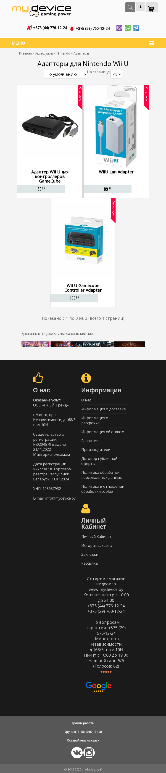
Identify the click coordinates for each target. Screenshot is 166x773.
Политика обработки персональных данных (101, 473)
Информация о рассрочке (94, 419)
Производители (95, 447)
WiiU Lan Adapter (116, 170)
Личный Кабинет (96, 534)
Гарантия (89, 438)
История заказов (96, 543)
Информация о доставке (103, 407)
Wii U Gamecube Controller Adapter (83, 286)
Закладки (89, 552)
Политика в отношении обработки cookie (102, 487)
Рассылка (89, 561)
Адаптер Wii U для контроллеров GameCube (50, 174)
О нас (86, 398)
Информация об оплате (102, 429)
